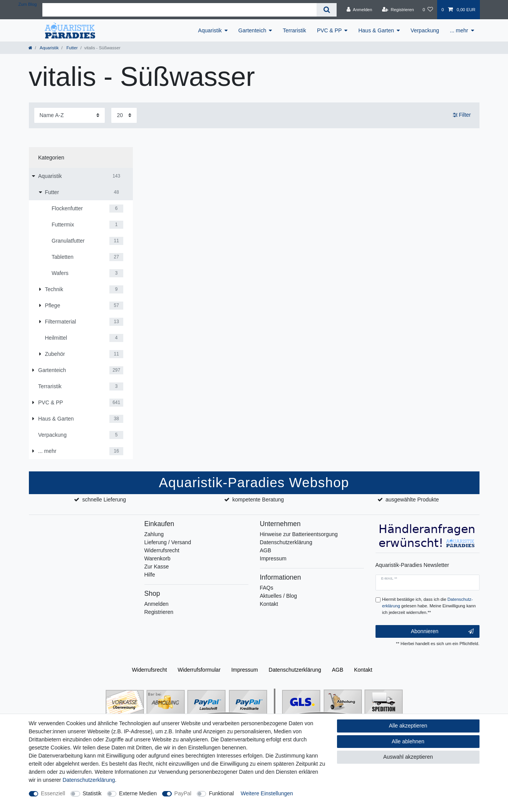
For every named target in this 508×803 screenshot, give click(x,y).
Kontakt (269, 604)
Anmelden (156, 604)
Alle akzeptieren (408, 726)
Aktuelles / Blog (278, 596)
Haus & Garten (376, 30)
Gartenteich (252, 30)
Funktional (221, 793)
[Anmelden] (359, 9)
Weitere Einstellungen (267, 793)
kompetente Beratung (258, 499)
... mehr (459, 30)
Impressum (273, 558)
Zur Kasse (156, 566)
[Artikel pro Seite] (124, 115)
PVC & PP (329, 30)
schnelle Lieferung (104, 499)
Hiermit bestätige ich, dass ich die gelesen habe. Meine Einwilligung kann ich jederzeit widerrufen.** (429, 606)
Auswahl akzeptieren (408, 757)
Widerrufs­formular (199, 670)
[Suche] (326, 10)
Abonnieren (442, 631)
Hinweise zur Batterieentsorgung (299, 534)
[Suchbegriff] (179, 10)
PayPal (182, 793)
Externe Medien (138, 793)
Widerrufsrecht (161, 550)
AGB (266, 550)
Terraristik (294, 30)
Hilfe (149, 575)
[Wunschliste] (427, 9)
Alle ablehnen (408, 741)
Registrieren (158, 612)
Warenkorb (157, 558)
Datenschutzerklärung (286, 542)
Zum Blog (27, 4)
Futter (71, 47)
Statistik (92, 793)
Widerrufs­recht (149, 670)
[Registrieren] (398, 9)
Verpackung (425, 30)
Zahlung (154, 534)
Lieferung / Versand (167, 542)
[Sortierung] (69, 115)
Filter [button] (462, 115)
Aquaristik (209, 30)
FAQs (266, 588)
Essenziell (53, 793)
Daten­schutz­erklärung (295, 670)
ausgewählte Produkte (412, 499)
